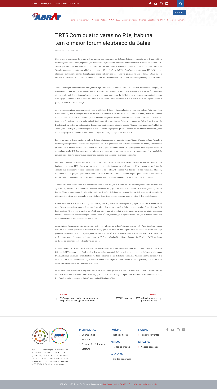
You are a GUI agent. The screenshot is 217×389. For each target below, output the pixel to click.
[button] (83, 20)
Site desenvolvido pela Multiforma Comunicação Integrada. (130, 384)
